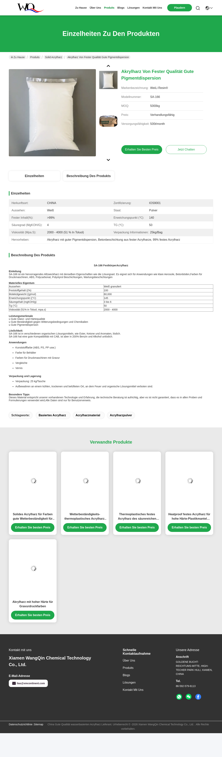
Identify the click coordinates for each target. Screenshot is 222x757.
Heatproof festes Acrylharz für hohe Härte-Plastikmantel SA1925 (189, 517)
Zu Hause (81, 7)
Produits (35, 57)
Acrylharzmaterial (88, 415)
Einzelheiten (34, 176)
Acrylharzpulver (121, 415)
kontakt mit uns (152, 7)
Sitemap (38, 724)
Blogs (126, 675)
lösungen (133, 7)
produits (109, 7)
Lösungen (129, 682)
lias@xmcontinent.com (28, 683)
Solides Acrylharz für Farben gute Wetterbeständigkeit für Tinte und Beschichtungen (33, 517)
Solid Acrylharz (53, 57)
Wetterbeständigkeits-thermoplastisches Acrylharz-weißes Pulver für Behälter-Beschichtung (84, 517)
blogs (121, 7)
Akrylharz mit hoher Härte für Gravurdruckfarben (32, 604)
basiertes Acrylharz (52, 415)
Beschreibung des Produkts (88, 176)
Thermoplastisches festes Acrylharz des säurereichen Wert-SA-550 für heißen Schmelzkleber (137, 517)
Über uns (95, 7)
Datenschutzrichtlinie (20, 724)
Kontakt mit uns (133, 689)
